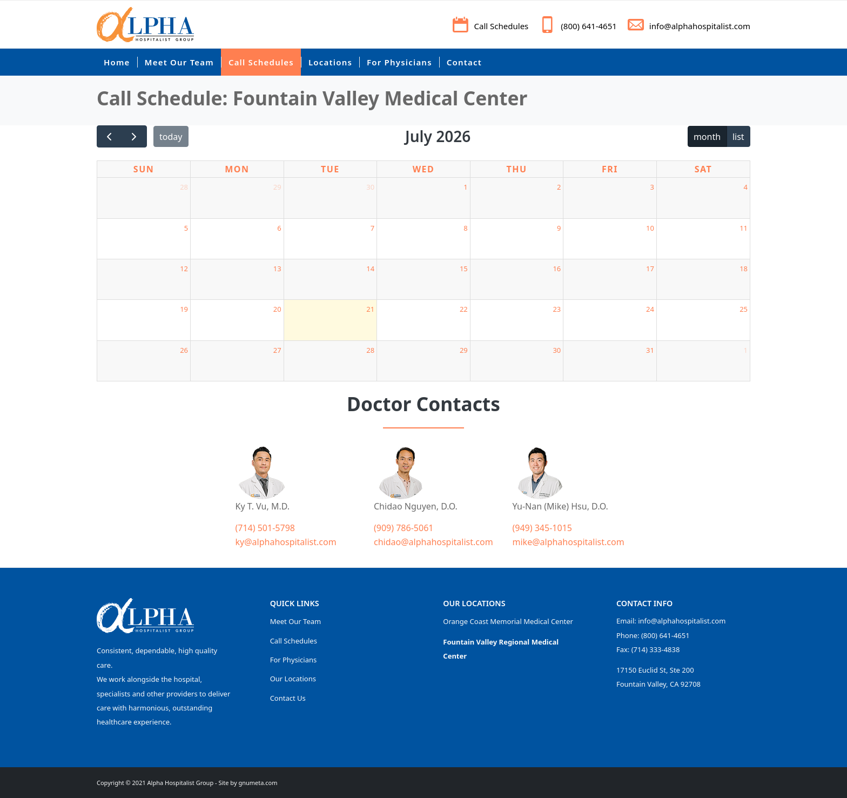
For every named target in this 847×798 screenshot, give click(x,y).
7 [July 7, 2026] (372, 228)
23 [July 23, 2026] (557, 309)
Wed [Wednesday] (424, 169)
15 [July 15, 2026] (464, 268)
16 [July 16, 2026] (557, 268)
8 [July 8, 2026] (465, 228)
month (707, 137)
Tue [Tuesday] (330, 169)
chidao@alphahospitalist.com (433, 542)
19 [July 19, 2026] (184, 309)
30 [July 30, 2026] (557, 350)
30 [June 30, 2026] (370, 187)
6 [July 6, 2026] (279, 228)
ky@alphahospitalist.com (286, 542)
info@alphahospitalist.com (699, 26)
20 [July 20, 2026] (277, 309)
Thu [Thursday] (516, 169)
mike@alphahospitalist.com (568, 542)
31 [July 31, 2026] (650, 350)
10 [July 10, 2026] (650, 228)
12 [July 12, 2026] (184, 268)
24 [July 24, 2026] (650, 309)
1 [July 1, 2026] (465, 187)
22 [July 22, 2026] (464, 309)
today (170, 137)
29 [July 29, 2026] (464, 350)
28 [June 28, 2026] (184, 187)
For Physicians (293, 660)
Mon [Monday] (237, 169)
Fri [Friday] (610, 169)
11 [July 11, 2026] (744, 228)
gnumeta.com (257, 783)
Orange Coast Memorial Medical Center (508, 621)
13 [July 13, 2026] (277, 268)
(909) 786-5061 (403, 528)
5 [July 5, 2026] (186, 228)
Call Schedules (501, 26)
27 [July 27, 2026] (277, 350)
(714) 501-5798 (265, 528)
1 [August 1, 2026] (746, 350)
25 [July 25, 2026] (744, 309)
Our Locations (293, 678)
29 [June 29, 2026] (277, 187)
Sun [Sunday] (143, 169)
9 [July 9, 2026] (559, 228)
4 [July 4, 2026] (746, 187)
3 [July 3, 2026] (652, 187)
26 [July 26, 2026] (184, 350)
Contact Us (288, 698)
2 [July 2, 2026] (559, 187)
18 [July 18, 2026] (744, 268)
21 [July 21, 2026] (370, 309)
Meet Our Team (295, 621)
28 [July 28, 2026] (370, 350)
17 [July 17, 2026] (650, 268)
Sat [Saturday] (703, 169)
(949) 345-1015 (542, 528)
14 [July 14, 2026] (370, 268)
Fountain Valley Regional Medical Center (501, 649)
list (738, 137)
